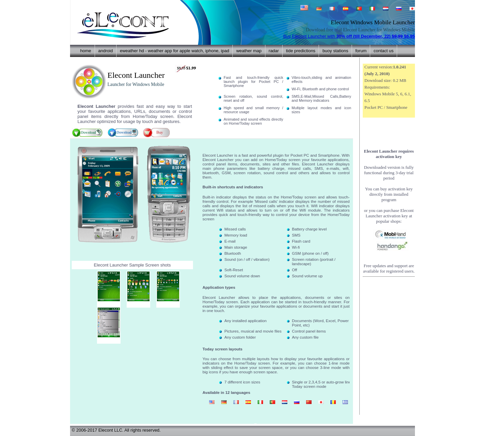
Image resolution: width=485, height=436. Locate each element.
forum (360, 50)
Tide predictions (300, 50)
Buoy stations (335, 50)
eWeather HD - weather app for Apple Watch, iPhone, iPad (174, 50)
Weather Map (248, 50)
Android (105, 50)
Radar (274, 50)
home (85, 50)
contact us (383, 50)
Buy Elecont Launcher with (349, 36)
